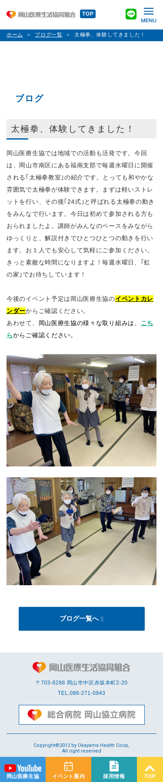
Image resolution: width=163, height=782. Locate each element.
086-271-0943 (87, 693)
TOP (87, 14)
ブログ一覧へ (79, 618)
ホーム (15, 35)
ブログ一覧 (48, 35)
